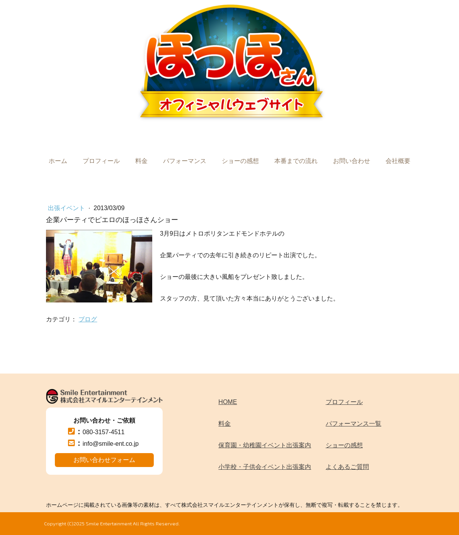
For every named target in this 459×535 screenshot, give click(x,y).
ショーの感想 (240, 161)
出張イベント (67, 208)
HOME (227, 402)
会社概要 (398, 161)
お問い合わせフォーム (104, 460)
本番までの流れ (296, 161)
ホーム (58, 161)
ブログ (87, 319)
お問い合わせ (351, 161)
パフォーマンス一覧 (353, 423)
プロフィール (101, 161)
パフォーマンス (184, 161)
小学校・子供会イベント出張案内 (264, 467)
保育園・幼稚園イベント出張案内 (264, 445)
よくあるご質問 (347, 467)
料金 (141, 161)
